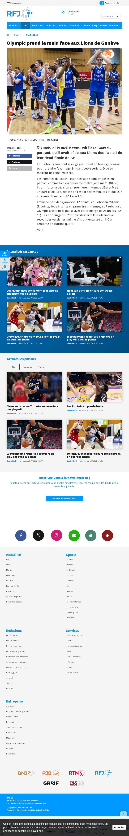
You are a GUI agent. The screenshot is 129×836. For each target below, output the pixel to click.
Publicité (10, 722)
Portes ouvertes (109, 25)
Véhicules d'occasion (75, 635)
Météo (69, 651)
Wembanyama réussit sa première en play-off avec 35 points (90, 338)
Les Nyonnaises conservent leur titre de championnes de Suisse (32, 292)
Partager (14, 156)
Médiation (10, 738)
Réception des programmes (18, 711)
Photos (51, 25)
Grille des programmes (16, 651)
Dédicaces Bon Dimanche (17, 657)
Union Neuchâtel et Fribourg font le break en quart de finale (33, 338)
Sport (25, 25)
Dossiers (9, 591)
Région (9, 559)
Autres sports (72, 612)
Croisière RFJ (90, 25)
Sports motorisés (73, 602)
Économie (10, 575)
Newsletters (74, 535)
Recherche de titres (14, 646)
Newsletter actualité (14, 602)
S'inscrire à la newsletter (64, 498)
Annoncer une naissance (16, 662)
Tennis (69, 596)
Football (69, 559)
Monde (9, 570)
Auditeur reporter (14, 596)
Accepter (119, 827)
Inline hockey (72, 607)
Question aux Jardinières (16, 667)
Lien (13, 168)
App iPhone (90, 535)
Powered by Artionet (15, 810)
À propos (10, 706)
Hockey (69, 565)
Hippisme (70, 591)
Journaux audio (12, 586)
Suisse (9, 565)
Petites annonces (73, 657)
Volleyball (70, 575)
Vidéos (62, 25)
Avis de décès (72, 672)
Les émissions (12, 635)
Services (74, 25)
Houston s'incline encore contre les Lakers (90, 292)
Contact (9, 748)
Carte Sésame (12, 717)
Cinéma (69, 640)
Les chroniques (12, 640)
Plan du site (41, 803)
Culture (9, 580)
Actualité (13, 25)
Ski (67, 586)
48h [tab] (13, 367)
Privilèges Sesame (74, 646)
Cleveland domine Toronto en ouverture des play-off (32, 407)
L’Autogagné (11, 672)
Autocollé (10, 678)
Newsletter (11, 754)
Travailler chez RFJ (14, 727)
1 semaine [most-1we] (27, 367)
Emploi (69, 667)
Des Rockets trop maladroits (85, 406)
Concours (10, 688)
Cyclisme (70, 580)
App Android (107, 535)
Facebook (20, 535)
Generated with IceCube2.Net (37, 810)
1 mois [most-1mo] (41, 367)
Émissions (38, 25)
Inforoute (70, 662)
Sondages (10, 683)
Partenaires (11, 732)
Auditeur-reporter (109, 3)
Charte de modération (16, 743)
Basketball (32, 35)
